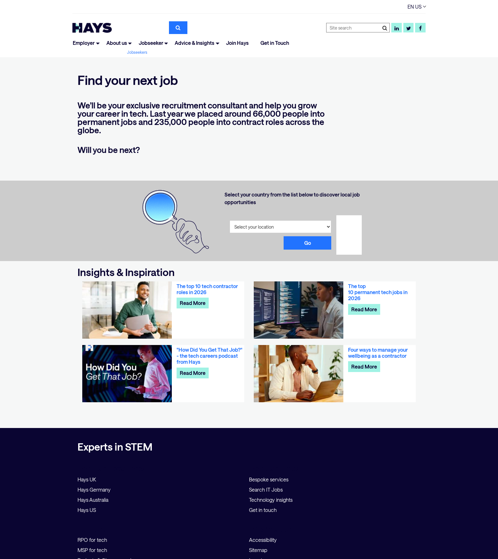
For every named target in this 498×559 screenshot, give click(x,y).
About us (116, 43)
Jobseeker (151, 43)
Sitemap (258, 550)
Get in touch (263, 510)
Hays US (86, 510)
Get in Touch (274, 43)
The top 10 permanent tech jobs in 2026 (377, 292)
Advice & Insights (194, 43)
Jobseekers (137, 52)
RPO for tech (92, 540)
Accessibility (263, 540)
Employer (84, 43)
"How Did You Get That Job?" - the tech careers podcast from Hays (209, 356)
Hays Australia (92, 500)
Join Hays (237, 43)
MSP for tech (92, 550)
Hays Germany (94, 490)
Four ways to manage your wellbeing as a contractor (378, 353)
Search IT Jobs (266, 490)
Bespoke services (268, 479)
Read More (192, 303)
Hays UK (86, 479)
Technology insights (271, 500)
